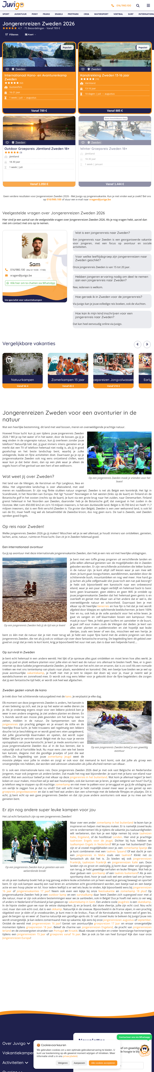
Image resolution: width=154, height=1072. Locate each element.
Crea (86, 14)
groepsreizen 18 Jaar (39, 927)
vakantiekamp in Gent (82, 902)
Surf (130, 14)
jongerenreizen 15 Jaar (31, 934)
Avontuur (20, 14)
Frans (46, 14)
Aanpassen (79, 1063)
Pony (35, 14)
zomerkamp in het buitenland (115, 822)
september (144, 920)
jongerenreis (10, 724)
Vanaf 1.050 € (39, 184)
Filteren (13, 34)
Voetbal (118, 14)
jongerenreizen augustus (118, 920)
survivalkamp (85, 894)
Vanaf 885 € (115, 110)
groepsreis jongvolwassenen (19, 791)
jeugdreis (123, 902)
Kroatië (73, 930)
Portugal (59, 930)
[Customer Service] (145, 1050)
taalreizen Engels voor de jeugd (91, 840)
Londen (117, 837)
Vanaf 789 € (39, 110)
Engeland (83, 837)
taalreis (126, 855)
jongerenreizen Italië (125, 862)
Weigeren (63, 1063)
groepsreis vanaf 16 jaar (65, 934)
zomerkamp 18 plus (133, 891)
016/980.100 (121, 5)
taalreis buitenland (126, 873)
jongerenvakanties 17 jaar (33, 891)
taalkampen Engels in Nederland (90, 844)
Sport (6, 14)
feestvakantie (106, 891)
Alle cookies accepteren (103, 1063)
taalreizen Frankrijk (94, 862)
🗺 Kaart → (30, 34)
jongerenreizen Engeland (97, 927)
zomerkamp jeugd (59, 756)
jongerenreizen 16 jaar (46, 923)
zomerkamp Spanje (135, 848)
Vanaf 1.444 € (115, 184)
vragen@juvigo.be (100, 199)
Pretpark (73, 14)
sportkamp (98, 873)
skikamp (57, 909)
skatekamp (144, 902)
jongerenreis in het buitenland (88, 777)
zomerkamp (62, 784)
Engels (59, 14)
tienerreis (103, 606)
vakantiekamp (35, 673)
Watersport (101, 14)
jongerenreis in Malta (91, 855)
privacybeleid (70, 1056)
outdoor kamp (57, 894)
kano (68, 696)
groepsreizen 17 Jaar (107, 923)
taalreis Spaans (116, 851)
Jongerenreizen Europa (16, 938)
